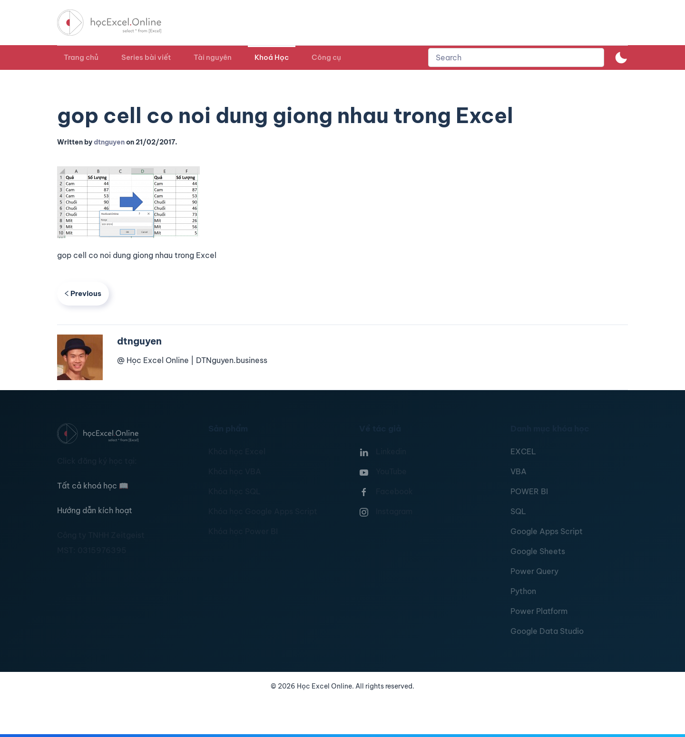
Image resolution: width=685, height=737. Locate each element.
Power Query (534, 571)
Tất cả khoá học (92, 485)
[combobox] (516, 57)
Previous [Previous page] (83, 293)
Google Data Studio (547, 631)
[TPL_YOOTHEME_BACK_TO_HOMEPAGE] (118, 23)
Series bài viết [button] (146, 57)
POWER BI (529, 491)
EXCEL (523, 451)
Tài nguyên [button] (213, 57)
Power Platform (539, 611)
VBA (518, 471)
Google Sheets (537, 551)
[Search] (516, 57)
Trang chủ (81, 57)
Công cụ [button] (326, 57)
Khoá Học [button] (271, 57)
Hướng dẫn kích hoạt (94, 510)
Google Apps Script (546, 531)
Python (523, 591)
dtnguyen (109, 142)
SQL (518, 511)
